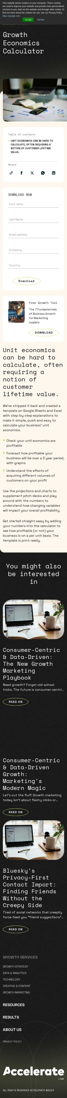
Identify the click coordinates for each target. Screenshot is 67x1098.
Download (26, 281)
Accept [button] (28, 20)
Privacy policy (12, 1041)
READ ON (16, 702)
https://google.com (11, 16)
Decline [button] (40, 20)
